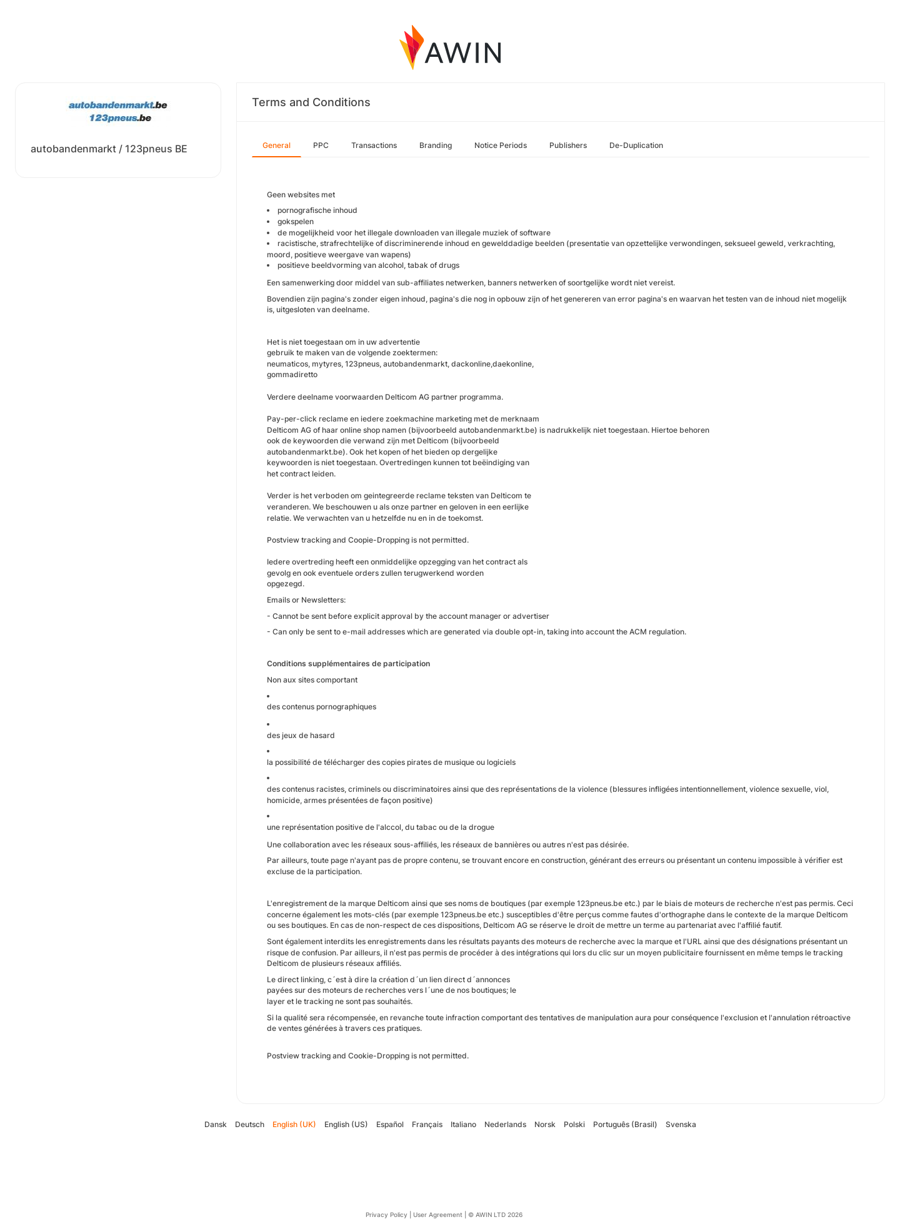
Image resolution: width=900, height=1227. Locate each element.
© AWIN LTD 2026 (495, 1214)
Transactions (374, 145)
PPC (321, 145)
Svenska (681, 1124)
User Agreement (437, 1214)
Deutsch (249, 1124)
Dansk (215, 1124)
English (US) (346, 1124)
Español (390, 1124)
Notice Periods (500, 145)
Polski (574, 1124)
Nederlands (505, 1124)
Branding (435, 145)
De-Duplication (636, 145)
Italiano (463, 1124)
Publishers (568, 145)
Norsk (545, 1124)
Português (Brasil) (625, 1124)
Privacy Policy (387, 1214)
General (276, 145)
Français (427, 1124)
